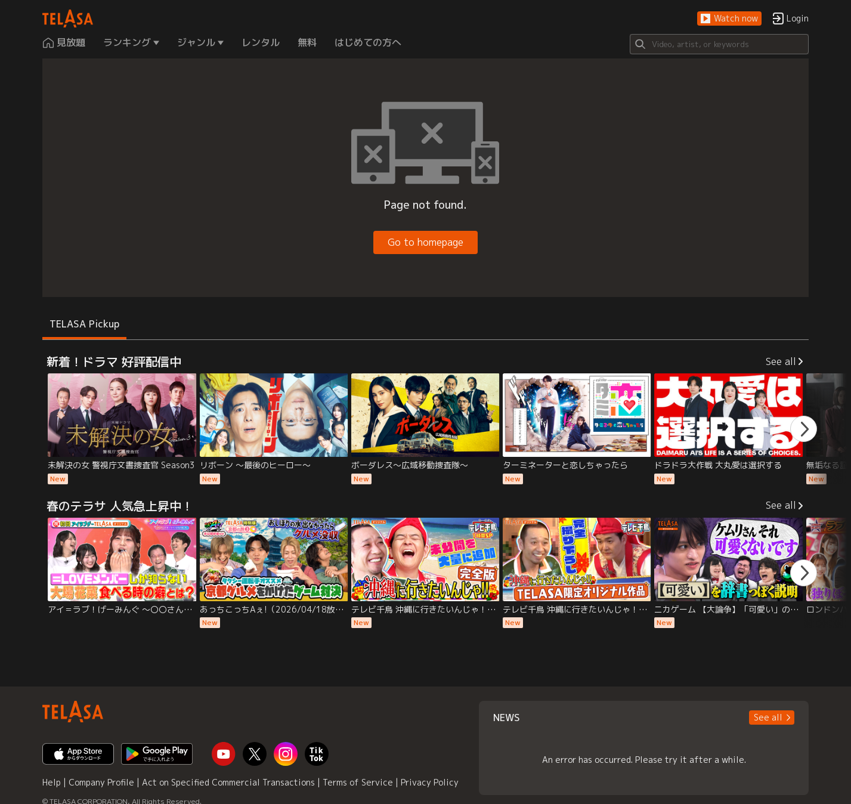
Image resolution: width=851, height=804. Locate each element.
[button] (729, 18)
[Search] (719, 44)
